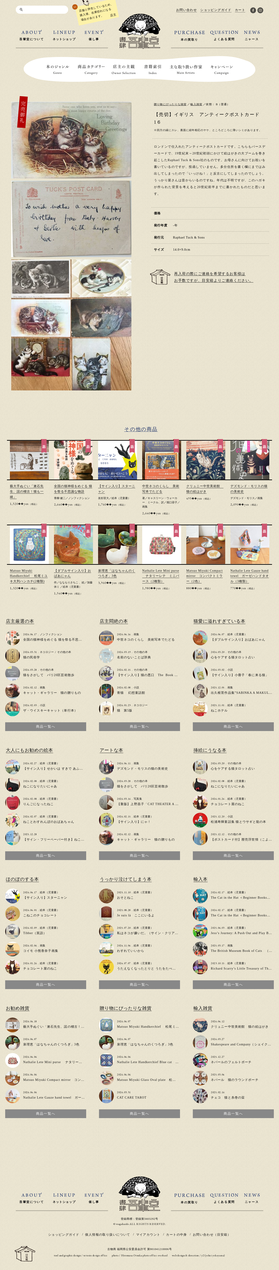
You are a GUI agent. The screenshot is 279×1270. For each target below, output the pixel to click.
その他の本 (64, 652)
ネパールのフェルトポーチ (231, 1062)
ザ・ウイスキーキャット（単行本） (50, 710)
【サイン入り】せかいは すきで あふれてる (56, 768)
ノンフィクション (79, 498)
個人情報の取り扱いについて (107, 1234)
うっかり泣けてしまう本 (126, 879)
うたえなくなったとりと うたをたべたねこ (150, 968)
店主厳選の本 (20, 621)
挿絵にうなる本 (210, 750)
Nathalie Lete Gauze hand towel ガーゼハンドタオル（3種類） (249, 576)
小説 (42, 705)
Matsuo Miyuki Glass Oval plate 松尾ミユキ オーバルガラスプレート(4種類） (178, 1080)
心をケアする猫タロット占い (233, 657)
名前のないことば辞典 (134, 657)
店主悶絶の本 (114, 621)
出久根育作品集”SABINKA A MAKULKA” (243, 692)
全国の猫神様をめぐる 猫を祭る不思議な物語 (57, 639)
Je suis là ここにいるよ (136, 915)
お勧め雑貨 (17, 1008)
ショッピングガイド (63, 1234)
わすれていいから (130, 950)
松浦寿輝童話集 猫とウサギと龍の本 (238, 821)
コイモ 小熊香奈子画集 (40, 950)
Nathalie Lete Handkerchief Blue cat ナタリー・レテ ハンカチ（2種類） (174, 1062)
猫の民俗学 (31, 657)
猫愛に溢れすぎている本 (219, 621)
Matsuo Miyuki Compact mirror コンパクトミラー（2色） (204, 576)
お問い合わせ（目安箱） (212, 1234)
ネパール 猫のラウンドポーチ (235, 1080)
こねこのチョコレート (40, 915)
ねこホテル (219, 710)
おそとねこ (125, 897)
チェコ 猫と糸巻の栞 (228, 1097)
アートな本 (111, 750)
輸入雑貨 (196, 104)
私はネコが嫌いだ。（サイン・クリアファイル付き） (158, 933)
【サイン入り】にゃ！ (134, 821)
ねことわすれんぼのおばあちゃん (48, 821)
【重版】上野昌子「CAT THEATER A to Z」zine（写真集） (162, 804)
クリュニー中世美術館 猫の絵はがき (240, 1026)
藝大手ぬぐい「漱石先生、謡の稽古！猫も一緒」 (27, 491)
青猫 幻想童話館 (131, 692)
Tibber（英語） (35, 933)
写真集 (138, 799)
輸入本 (201, 879)
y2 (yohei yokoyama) (213, 1255)
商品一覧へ (45, 726)
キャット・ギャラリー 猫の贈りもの (52, 692)
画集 (145, 506)
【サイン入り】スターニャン (45, 897)
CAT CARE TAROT (132, 1097)
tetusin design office (95, 1255)
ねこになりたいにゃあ (40, 786)
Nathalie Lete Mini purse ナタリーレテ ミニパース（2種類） (160, 576)
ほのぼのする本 (22, 879)
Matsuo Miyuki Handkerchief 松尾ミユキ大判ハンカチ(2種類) (29, 576)
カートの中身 (176, 1234)
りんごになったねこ (38, 804)
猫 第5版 (125, 710)
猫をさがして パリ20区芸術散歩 (48, 675)
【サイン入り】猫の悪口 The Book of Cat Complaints (159, 675)
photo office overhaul (155, 1255)
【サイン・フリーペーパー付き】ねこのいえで (59, 839)
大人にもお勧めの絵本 (29, 750)
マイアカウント (148, 1234)
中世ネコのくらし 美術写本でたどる (146, 639)
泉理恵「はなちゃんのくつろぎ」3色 (51, 1044)
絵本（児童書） (121, 498)
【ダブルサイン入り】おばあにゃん (238, 639)
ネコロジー (47, 652)
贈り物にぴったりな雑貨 (170, 104)
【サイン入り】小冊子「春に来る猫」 (240, 675)
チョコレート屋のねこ (228, 804)
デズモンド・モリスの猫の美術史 (142, 768)
